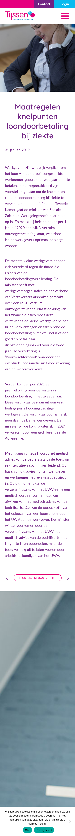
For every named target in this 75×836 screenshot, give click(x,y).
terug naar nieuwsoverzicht (37, 578)
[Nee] (70, 821)
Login (64, 4)
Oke (27, 830)
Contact (44, 4)
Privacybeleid (44, 830)
